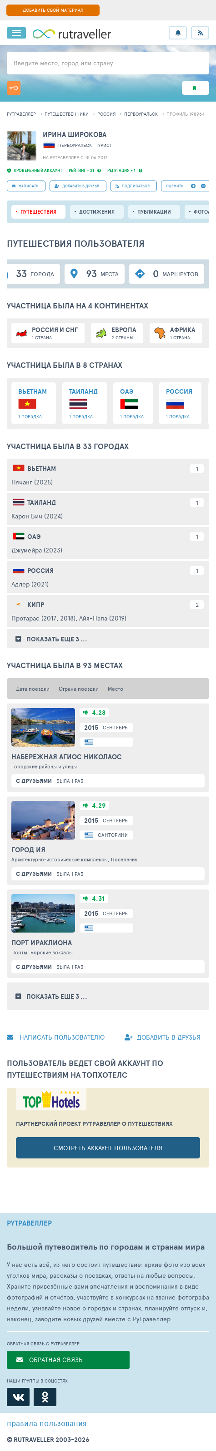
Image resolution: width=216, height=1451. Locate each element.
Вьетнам (41, 468)
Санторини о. (116, 834)
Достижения (97, 211)
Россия (106, 114)
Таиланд (41, 502)
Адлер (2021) (30, 584)
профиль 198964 (185, 114)
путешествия (38, 211)
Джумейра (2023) (36, 550)
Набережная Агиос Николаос (66, 757)
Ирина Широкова (74, 134)
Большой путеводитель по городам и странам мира (106, 1246)
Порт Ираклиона (41, 943)
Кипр (35, 604)
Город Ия (28, 850)
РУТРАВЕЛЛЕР (29, 1223)
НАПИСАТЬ (25, 185)
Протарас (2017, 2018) (43, 618)
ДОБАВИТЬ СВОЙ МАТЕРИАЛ (53, 10)
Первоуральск (141, 114)
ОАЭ (34, 536)
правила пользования (46, 1423)
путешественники (67, 114)
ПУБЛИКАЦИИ (154, 211)
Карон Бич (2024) (37, 516)
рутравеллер (21, 114)
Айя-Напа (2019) (102, 618)
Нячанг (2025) (32, 482)
